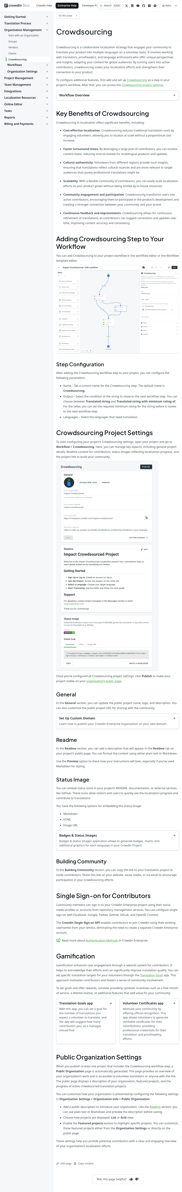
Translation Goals (151, 975)
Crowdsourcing (137, 80)
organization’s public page (103, 681)
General (66, 694)
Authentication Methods (102, 940)
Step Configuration (80, 364)
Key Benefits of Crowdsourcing (102, 113)
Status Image (72, 779)
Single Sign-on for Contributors (103, 895)
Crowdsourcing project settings (142, 85)
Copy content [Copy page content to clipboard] (83, 1163)
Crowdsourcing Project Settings (104, 432)
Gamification (75, 956)
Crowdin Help (44, 5)
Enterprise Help (67, 5)
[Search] (110, 5)
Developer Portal (92, 5)
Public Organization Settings (99, 1057)
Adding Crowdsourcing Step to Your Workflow (110, 242)
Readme (66, 739)
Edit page (63, 1163)
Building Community (81, 861)
